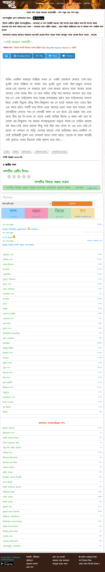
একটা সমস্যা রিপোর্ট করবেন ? (89, 564)
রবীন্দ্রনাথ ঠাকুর (9, 492)
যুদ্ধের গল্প (7, 328)
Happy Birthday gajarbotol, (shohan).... (21, 229)
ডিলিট (16, 152)
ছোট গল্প (6, 367)
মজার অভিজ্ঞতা (9, 289)
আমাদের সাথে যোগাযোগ (60, 560)
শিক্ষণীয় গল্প (8, 353)
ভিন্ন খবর (6, 377)
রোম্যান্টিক (7, 274)
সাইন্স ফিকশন (8, 264)
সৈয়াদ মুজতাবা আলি (11, 442)
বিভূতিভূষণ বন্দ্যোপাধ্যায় (12, 521)
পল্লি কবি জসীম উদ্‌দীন (12, 447)
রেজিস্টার (87, 3)
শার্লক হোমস (8, 501)
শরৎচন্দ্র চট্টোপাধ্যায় (10, 541)
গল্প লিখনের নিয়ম (85, 560)
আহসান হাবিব (8, 467)
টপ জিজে (39, 3)
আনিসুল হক (7, 452)
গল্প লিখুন (49, 3)
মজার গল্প (7, 284)
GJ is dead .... (10, 237)
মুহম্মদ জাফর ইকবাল (11, 511)
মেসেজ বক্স (70, 3)
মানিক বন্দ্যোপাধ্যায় (10, 526)
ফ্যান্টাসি (6, 269)
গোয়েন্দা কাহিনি (9, 313)
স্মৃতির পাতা (7, 362)
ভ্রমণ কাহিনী (7, 382)
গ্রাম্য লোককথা (8, 338)
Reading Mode (21, 55)
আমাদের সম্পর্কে (31, 564)
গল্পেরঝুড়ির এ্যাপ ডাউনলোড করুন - (17, 18)
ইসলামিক (6, 343)
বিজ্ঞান (5, 412)
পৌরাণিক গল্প (8, 294)
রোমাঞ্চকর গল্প (9, 397)
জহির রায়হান (8, 472)
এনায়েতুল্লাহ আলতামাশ (12, 546)
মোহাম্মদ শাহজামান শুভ (83, 216)
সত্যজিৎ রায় (7, 536)
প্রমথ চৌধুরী (7, 482)
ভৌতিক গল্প (8, 259)
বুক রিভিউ (7, 407)
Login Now (92, 188)
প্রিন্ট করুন (27, 152)
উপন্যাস (6, 299)
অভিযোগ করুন (41, 152)
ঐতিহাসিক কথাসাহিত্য (11, 333)
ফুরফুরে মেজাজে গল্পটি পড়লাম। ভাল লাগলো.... (19, 245)
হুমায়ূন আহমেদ (9, 428)
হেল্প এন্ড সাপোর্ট (58, 557)
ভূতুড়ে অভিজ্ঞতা (9, 279)
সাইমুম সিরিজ (8, 348)
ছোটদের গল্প (8, 254)
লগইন (79, 3)
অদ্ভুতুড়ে (6, 392)
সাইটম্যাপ (29, 560)
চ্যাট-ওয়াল (60, 3)
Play (39, 55)
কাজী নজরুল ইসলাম (11, 437)
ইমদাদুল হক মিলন (10, 462)
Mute (53, 55)
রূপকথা (6, 358)
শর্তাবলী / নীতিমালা (32, 557)
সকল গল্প (29, 567)
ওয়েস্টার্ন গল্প (8, 318)
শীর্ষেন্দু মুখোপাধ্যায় (10, 531)
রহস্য (5, 303)
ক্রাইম (5, 308)
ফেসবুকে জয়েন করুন (59, 564)
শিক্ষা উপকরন (8, 402)
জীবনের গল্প (8, 387)
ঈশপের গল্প (8, 372)
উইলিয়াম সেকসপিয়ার (11, 516)
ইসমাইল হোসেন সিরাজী (12, 477)
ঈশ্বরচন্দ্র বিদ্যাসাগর (10, 457)
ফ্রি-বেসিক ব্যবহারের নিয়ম (88, 557)
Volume (67, 55)
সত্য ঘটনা (7, 323)
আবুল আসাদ (8, 496)
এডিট (7, 152)
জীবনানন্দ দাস (8, 433)
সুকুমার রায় (7, 506)
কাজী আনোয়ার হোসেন (12, 487)
